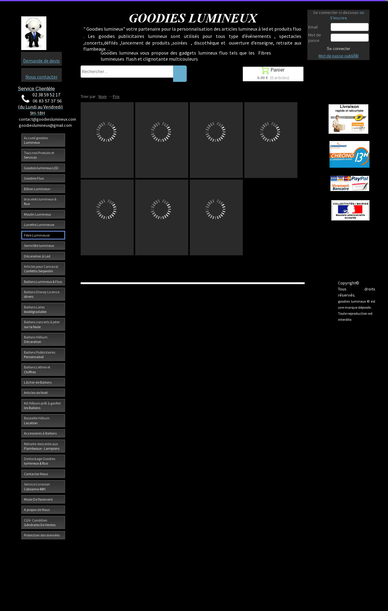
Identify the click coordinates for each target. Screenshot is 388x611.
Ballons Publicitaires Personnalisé (39, 354)
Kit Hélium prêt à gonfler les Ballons (42, 405)
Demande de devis (41, 61)
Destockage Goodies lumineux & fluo (39, 460)
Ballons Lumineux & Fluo (43, 281)
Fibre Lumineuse (37, 235)
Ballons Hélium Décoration (36, 339)
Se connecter (338, 48)
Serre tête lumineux (39, 245)
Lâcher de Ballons (38, 382)
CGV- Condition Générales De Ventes (39, 522)
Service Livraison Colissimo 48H (37, 486)
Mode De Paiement (38, 499)
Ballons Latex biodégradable (35, 309)
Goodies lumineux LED (41, 168)
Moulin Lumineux (37, 214)
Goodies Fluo (34, 178)
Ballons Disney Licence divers (41, 294)
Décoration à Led (37, 256)
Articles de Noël (36, 392)
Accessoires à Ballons (40, 433)
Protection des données (42, 535)
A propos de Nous (37, 509)
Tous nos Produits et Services (39, 154)
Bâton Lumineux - (38, 188)
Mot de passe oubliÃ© (339, 56)
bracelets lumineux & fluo (40, 201)
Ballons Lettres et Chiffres (37, 369)
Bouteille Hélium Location (37, 420)
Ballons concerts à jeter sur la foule (42, 324)
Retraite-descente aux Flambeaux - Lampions (41, 446)
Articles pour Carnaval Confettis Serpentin (41, 268)
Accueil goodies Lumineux (36, 140)
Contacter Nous (36, 474)
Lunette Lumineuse (39, 224)
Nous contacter (41, 77)
